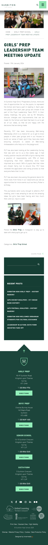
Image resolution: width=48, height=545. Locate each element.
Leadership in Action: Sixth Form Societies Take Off (22, 326)
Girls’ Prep (17, 229)
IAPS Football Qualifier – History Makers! (22, 309)
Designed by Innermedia (24, 536)
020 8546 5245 (25, 451)
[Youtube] (21, 501)
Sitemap (4, 532)
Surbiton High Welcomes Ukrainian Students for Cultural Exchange (23, 317)
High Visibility (33, 524)
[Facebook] (16, 501)
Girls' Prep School (20, 244)
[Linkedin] (30, 501)
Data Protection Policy (38, 532)
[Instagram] (26, 501)
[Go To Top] (24, 351)
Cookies (27, 532)
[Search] (21, 264)
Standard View (23, 524)
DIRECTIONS (24, 393)
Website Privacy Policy (16, 532)
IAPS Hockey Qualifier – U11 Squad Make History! (22, 301)
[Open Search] (37, 4)
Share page (36, 254)
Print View (13, 524)
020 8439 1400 (25, 419)
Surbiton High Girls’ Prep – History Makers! (23, 293)
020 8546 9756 (25, 387)
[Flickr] (35, 501)
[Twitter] (12, 501)
